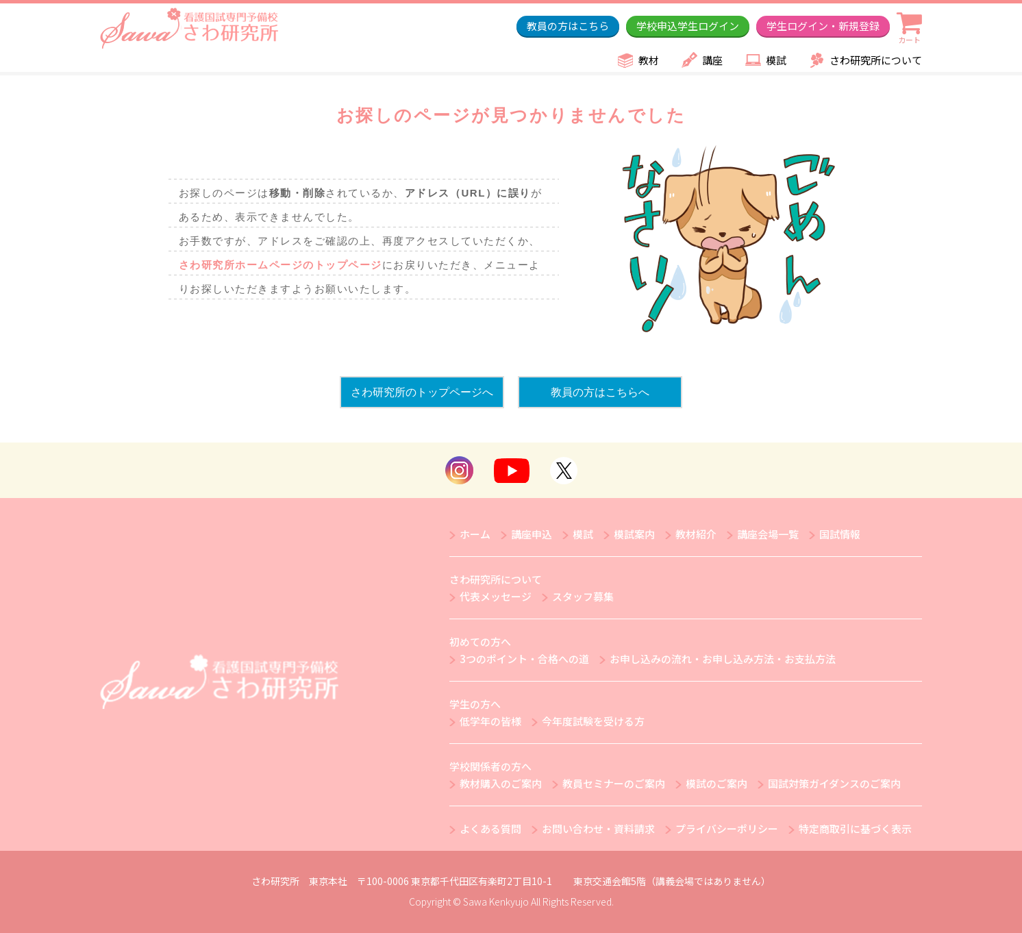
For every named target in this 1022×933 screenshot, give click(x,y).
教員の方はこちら (568, 25)
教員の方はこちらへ (600, 392)
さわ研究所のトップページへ (422, 392)
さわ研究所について (876, 60)
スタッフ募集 (583, 596)
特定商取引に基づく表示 (855, 828)
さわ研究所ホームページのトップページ (280, 265)
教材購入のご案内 (501, 783)
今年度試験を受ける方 (593, 721)
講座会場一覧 (768, 534)
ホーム (475, 534)
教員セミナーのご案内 (613, 783)
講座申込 (531, 534)
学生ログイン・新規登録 (823, 25)
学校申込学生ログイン (687, 25)
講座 (712, 60)
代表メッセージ (496, 596)
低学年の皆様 (490, 721)
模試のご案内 (716, 783)
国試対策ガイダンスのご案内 (834, 783)
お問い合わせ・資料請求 (598, 828)
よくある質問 (490, 828)
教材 (648, 60)
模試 (776, 60)
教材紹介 (695, 534)
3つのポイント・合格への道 (524, 658)
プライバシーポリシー (726, 828)
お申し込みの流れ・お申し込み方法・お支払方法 (723, 658)
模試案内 (634, 534)
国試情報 (839, 534)
